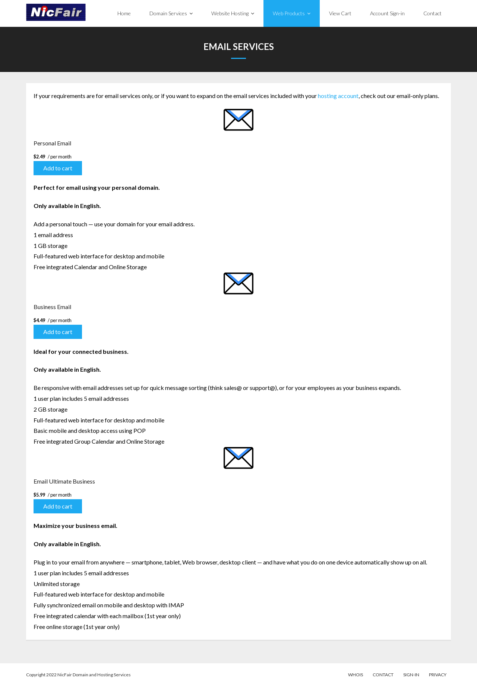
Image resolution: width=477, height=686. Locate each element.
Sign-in (411, 674)
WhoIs (355, 674)
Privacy (437, 674)
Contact (383, 674)
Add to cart (57, 168)
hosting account (338, 95)
